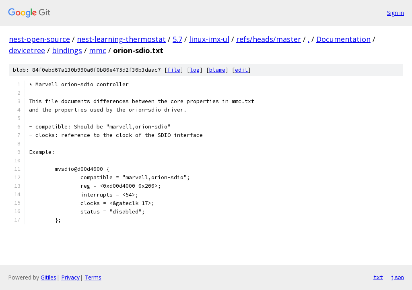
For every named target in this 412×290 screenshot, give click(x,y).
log (195, 69)
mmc (97, 50)
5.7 (177, 39)
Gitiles (48, 277)
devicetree (27, 50)
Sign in (395, 13)
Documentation (343, 39)
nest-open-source (39, 39)
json (397, 277)
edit (241, 69)
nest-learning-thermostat (121, 39)
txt (378, 277)
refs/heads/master (268, 39)
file (173, 69)
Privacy (70, 277)
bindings (67, 50)
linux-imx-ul (209, 39)
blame (217, 69)
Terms (92, 277)
